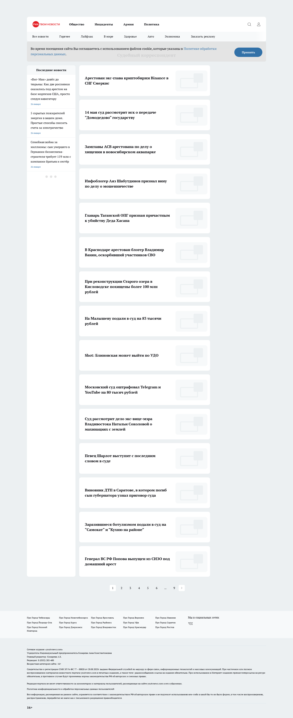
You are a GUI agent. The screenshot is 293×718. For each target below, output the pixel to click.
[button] (182, 588)
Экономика (172, 36)
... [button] (165, 588)
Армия (128, 24)
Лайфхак (87, 36)
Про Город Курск (68, 622)
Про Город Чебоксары (38, 617)
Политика (151, 24)
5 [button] (148, 588)
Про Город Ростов (164, 627)
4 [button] (139, 588)
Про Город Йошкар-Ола (39, 622)
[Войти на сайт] (258, 24)
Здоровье (130, 36)
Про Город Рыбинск (101, 622)
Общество (76, 24)
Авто (151, 36)
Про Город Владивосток (103, 627)
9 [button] (174, 588)
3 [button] (130, 588)
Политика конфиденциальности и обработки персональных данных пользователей (70, 689)
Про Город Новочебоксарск (73, 617)
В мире (108, 36)
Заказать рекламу (203, 36)
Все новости (40, 36)
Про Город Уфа (131, 622)
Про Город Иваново (165, 617)
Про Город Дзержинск (70, 627)
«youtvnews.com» (54, 649)
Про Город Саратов (165, 622)
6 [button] (157, 588)
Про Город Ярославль (102, 617)
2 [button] (121, 588)
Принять (248, 52)
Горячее (64, 36)
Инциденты (104, 24)
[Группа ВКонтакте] (190, 623)
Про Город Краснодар (134, 627)
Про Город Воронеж (133, 617)
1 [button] (113, 588)
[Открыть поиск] (249, 24)
